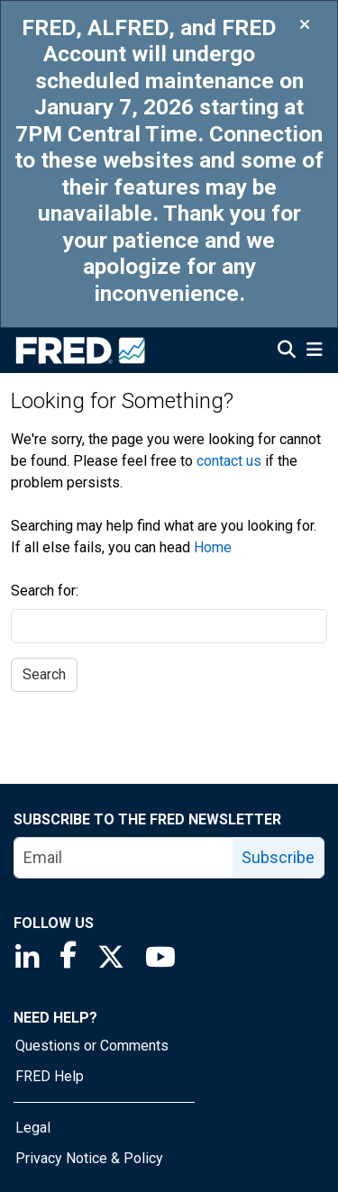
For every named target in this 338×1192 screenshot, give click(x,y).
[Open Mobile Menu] (314, 351)
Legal (32, 1127)
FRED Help (49, 1076)
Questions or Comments (92, 1045)
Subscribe (278, 857)
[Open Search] (286, 351)
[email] (123, 858)
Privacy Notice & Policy (89, 1158)
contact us (228, 460)
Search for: (44, 590)
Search (44, 674)
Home (213, 547)
